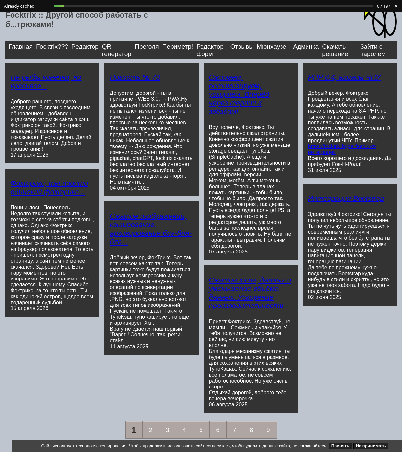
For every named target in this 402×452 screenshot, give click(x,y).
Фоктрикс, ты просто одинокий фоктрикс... (49, 187)
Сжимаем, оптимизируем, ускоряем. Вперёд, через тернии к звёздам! (240, 94)
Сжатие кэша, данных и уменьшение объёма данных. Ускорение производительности (250, 293)
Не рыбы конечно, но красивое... (46, 81)
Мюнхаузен (273, 46)
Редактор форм (210, 50)
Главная (21, 46)
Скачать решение (335, 50)
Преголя (147, 46)
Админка (306, 46)
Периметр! (177, 46)
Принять (340, 445)
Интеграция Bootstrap (346, 198)
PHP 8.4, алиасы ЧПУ (344, 77)
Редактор (85, 46)
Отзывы (242, 46)
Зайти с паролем (373, 50)
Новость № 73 (135, 77)
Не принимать (371, 445)
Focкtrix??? (52, 46)
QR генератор (116, 50)
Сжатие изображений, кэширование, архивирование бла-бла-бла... (151, 229)
